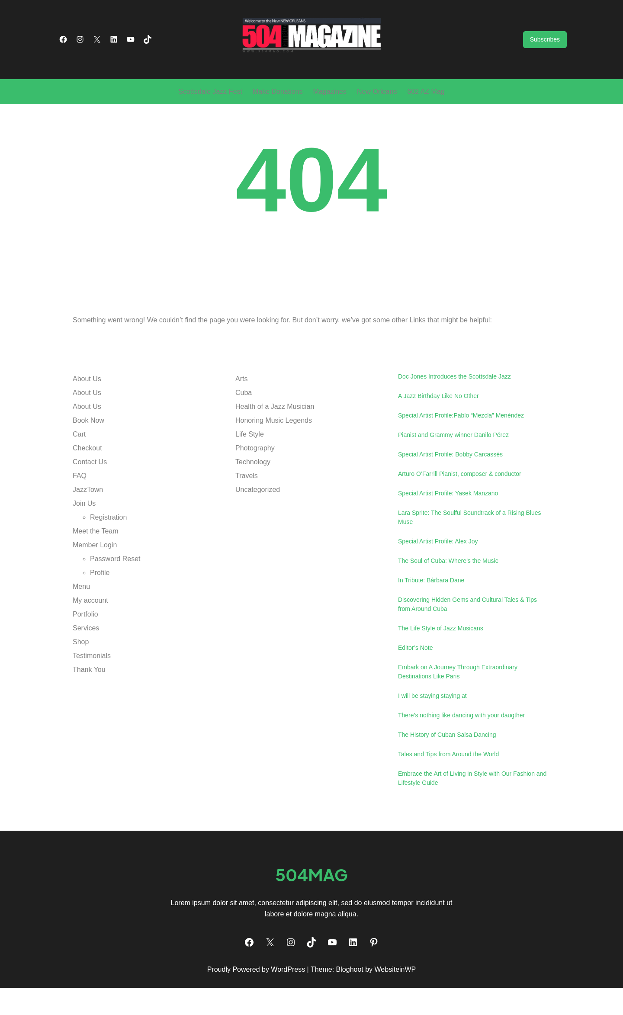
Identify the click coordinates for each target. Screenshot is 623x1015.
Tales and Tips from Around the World (448, 780)
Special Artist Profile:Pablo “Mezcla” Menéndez (461, 442)
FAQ (80, 502)
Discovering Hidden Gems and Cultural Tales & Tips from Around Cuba (467, 631)
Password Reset (115, 585)
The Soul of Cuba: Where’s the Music (448, 587)
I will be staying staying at (432, 722)
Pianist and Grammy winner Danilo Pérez (453, 461)
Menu (81, 613)
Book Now (88, 447)
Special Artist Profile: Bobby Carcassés (450, 481)
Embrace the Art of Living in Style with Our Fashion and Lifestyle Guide (472, 805)
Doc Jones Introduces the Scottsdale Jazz (454, 403)
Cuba (243, 419)
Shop (81, 668)
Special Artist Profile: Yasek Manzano (448, 520)
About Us (87, 405)
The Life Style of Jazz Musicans (440, 655)
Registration (108, 544)
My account (90, 627)
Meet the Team (96, 558)
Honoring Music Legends (273, 447)
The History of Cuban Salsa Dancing (447, 761)
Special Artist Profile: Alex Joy (438, 568)
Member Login (95, 571)
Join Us (84, 530)
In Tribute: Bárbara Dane (431, 607)
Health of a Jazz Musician (274, 433)
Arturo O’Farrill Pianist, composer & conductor (459, 500)
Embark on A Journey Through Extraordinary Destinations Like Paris (457, 699)
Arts (241, 405)
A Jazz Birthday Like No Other (438, 422)
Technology (252, 488)
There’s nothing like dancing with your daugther (461, 742)
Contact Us (90, 488)
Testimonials (92, 682)
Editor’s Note (415, 674)
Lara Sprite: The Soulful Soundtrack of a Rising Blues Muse (469, 544)
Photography (255, 475)
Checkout (87, 475)
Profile (99, 599)
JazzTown (88, 516)
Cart (79, 461)
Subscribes (545, 53)
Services (86, 654)
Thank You (89, 696)
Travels (246, 502)
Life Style (249, 461)
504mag (311, 901)
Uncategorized (257, 516)
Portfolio (85, 641)
